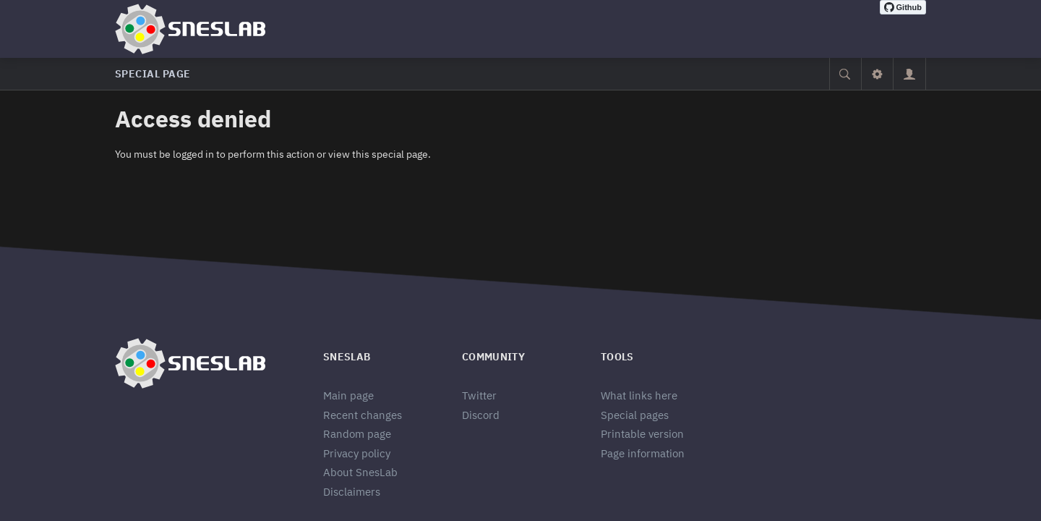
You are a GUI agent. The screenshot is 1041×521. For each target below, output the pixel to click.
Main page (348, 395)
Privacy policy (356, 453)
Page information (643, 453)
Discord (481, 415)
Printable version (642, 434)
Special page (153, 73)
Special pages (635, 415)
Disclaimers (351, 492)
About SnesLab (360, 472)
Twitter (479, 395)
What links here (639, 395)
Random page (357, 434)
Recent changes (362, 415)
